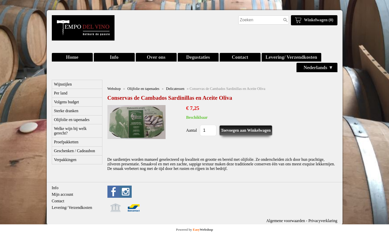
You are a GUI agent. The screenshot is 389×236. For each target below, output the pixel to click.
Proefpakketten (66, 142)
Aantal (191, 130)
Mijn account (62, 194)
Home (72, 57)
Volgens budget (66, 102)
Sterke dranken (66, 111)
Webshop (114, 89)
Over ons (156, 57)
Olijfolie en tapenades (71, 119)
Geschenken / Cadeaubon (74, 151)
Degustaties (198, 57)
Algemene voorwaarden (285, 221)
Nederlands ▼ (318, 67)
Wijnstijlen (63, 84)
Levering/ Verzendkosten (291, 57)
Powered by (194, 229)
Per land (60, 93)
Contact (240, 57)
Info (114, 57)
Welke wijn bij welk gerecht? (70, 130)
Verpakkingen (65, 160)
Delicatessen (175, 89)
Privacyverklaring (322, 221)
